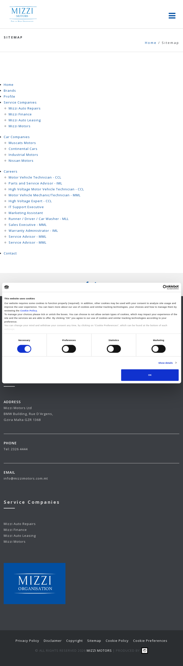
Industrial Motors (23, 154)
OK (150, 375)
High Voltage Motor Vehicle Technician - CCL (46, 189)
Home (9, 84)
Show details (165, 363)
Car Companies (17, 137)
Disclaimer (53, 640)
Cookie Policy (28, 310)
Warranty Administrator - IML (33, 230)
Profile (9, 96)
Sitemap (94, 640)
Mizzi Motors (20, 126)
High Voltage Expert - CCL (30, 201)
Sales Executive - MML (28, 224)
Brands (10, 90)
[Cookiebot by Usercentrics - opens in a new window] (157, 287)
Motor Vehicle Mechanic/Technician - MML (45, 195)
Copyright (74, 640)
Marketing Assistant (26, 213)
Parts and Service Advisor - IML (35, 183)
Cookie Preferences (150, 640)
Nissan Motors (21, 160)
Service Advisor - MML (27, 236)
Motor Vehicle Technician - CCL (35, 177)
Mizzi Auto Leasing (25, 120)
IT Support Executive (26, 207)
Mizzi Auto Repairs (25, 108)
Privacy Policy (27, 640)
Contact (10, 253)
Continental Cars (23, 148)
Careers (11, 171)
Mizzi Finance (20, 114)
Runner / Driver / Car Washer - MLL (39, 218)
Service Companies (20, 102)
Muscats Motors (22, 143)
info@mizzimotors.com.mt (26, 478)
